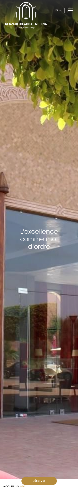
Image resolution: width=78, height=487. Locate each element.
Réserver (39, 481)
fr (57, 10)
